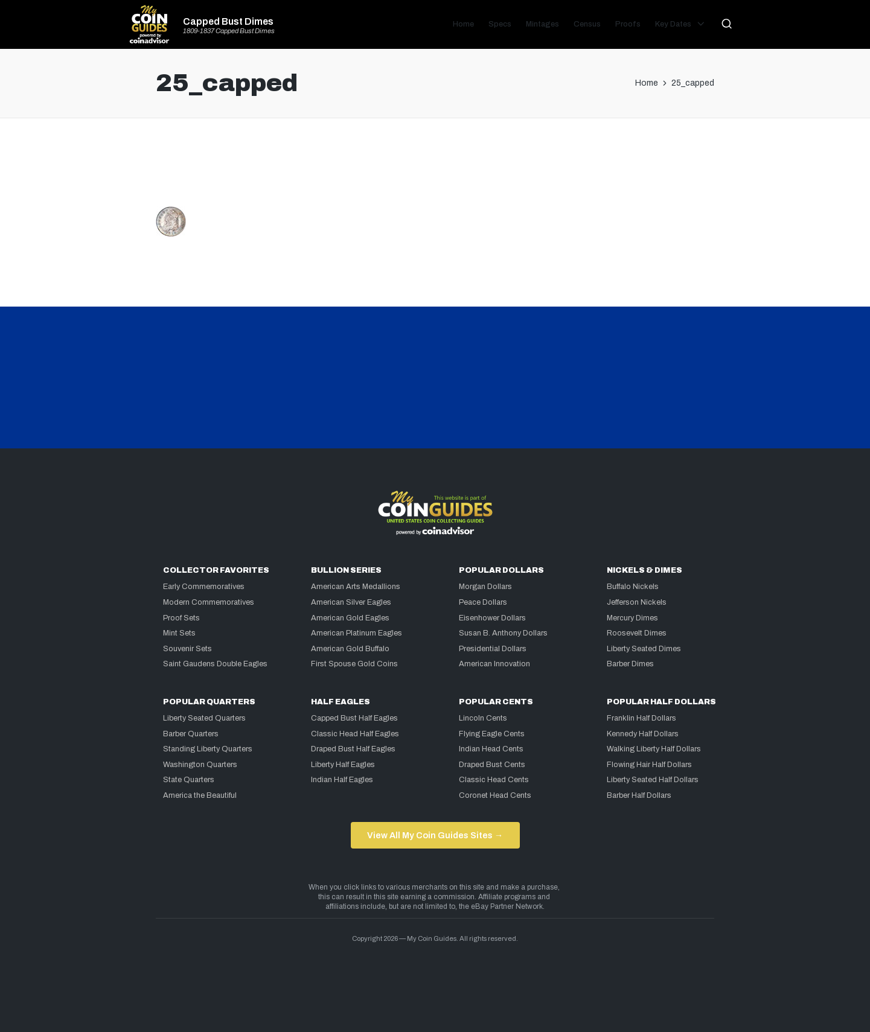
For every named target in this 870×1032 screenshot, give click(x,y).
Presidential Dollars (492, 649)
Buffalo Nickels (633, 586)
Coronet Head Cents (495, 795)
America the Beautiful (200, 795)
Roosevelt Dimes (637, 633)
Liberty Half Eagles (343, 764)
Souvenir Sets (187, 649)
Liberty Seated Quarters (204, 718)
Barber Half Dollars (639, 795)
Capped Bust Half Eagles (354, 718)
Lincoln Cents (483, 718)
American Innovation (494, 664)
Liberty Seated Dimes (644, 649)
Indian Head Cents (491, 749)
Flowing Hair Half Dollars (649, 764)
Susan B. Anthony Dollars (503, 633)
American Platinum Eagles (356, 633)
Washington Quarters (200, 764)
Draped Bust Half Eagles (353, 749)
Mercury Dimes (632, 618)
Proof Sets (181, 618)
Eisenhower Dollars (492, 618)
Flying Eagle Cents (492, 734)
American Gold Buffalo (350, 649)
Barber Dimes (630, 664)
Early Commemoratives (204, 586)
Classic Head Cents (494, 780)
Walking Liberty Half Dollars (654, 749)
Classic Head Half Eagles (355, 734)
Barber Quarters (191, 734)
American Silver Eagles (351, 602)
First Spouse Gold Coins (354, 664)
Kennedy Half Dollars (643, 734)
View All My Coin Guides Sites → (435, 835)
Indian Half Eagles (342, 780)
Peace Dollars (483, 602)
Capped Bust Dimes (228, 22)
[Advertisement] (435, 167)
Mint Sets (179, 633)
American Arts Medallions (355, 586)
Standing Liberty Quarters (207, 749)
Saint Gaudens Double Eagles (215, 664)
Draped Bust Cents (492, 764)
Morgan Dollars (485, 586)
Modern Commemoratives (208, 602)
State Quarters (188, 780)
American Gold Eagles (350, 618)
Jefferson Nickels (637, 602)
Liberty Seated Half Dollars (653, 780)
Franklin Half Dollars (641, 718)
